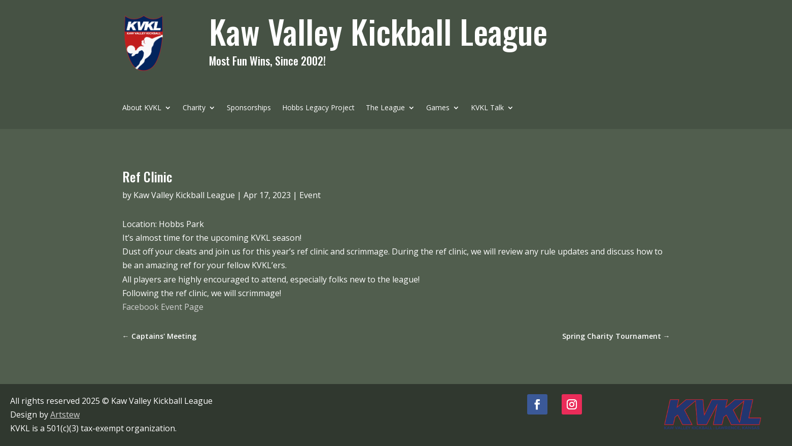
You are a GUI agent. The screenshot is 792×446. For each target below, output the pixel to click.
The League (385, 108)
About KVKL (141, 108)
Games (438, 108)
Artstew (65, 414)
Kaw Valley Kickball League (184, 195)
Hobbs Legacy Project (318, 108)
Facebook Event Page (162, 306)
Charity (194, 108)
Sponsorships (249, 108)
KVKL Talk (487, 108)
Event (310, 195)
